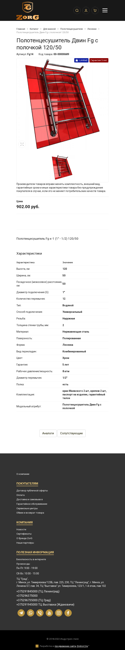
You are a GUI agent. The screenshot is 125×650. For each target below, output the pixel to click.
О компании (22, 474)
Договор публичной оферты (32, 490)
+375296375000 (27, 595)
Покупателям (27, 484)
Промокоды (23, 563)
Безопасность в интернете (31, 559)
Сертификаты (24, 533)
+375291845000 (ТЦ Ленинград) (37, 591)
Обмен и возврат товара (30, 512)
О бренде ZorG (24, 538)
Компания (24, 523)
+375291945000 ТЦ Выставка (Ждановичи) (45, 604)
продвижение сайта (65, 646)
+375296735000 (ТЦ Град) (33, 600)
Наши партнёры (25, 542)
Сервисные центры (27, 508)
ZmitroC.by (82, 646)
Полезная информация (35, 553)
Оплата (20, 495)
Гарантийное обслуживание (31, 504)
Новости (21, 529)
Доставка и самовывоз (29, 499)
